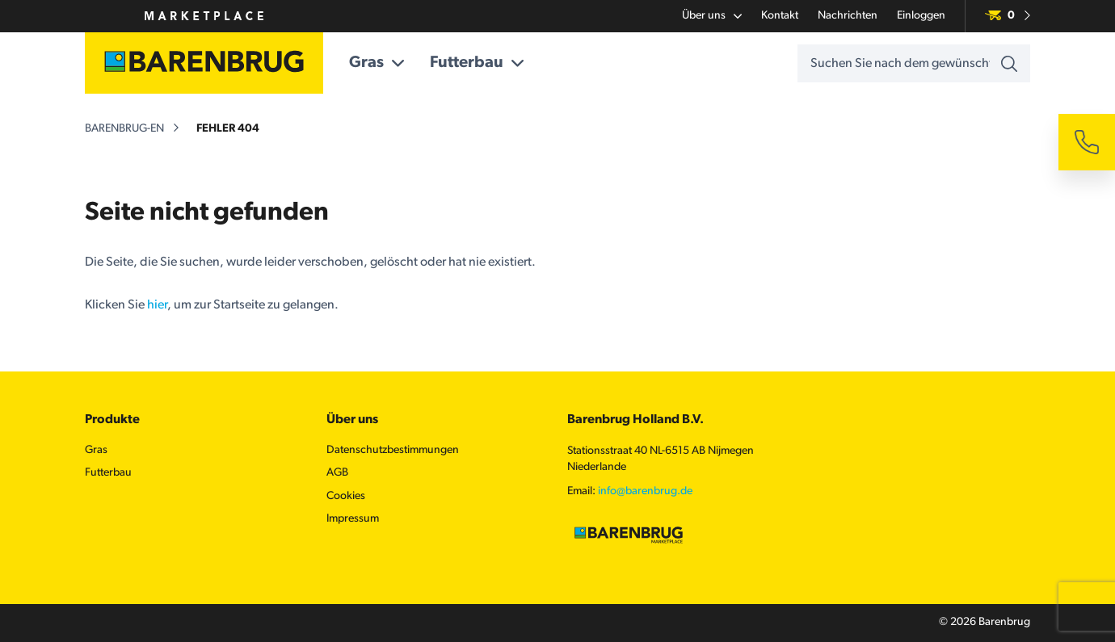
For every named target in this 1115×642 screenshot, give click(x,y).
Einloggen (921, 16)
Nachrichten (847, 16)
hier (157, 305)
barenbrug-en (124, 129)
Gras (376, 63)
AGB (337, 473)
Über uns (712, 16)
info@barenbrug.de (645, 491)
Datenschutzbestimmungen (392, 450)
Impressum (352, 519)
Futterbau (477, 63)
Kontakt (779, 16)
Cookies (345, 496)
